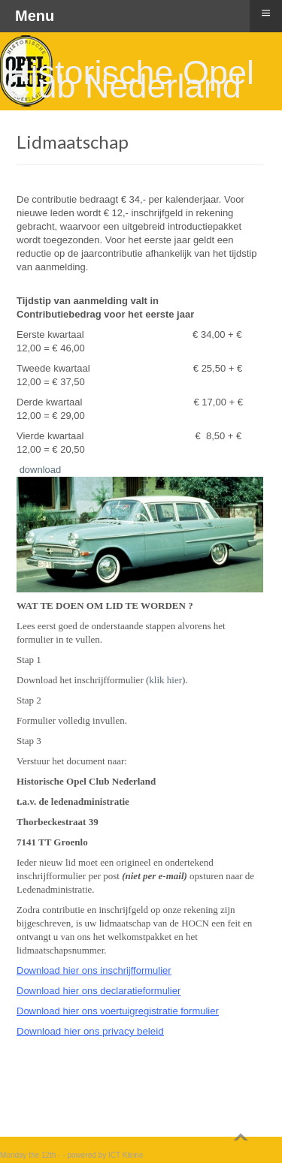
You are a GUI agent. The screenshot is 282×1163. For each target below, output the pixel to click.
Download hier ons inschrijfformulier (94, 970)
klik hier (165, 679)
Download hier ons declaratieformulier (98, 990)
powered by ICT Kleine (106, 1155)
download (41, 469)
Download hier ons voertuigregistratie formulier (118, 1011)
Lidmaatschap (73, 141)
